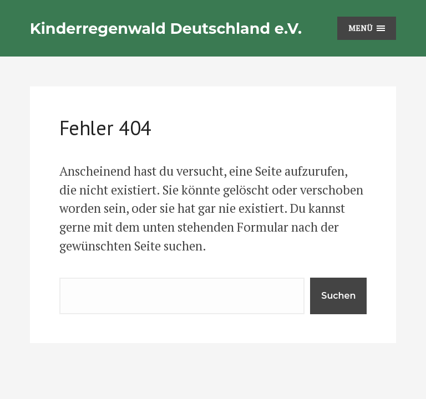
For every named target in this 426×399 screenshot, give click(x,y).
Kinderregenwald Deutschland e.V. (166, 28)
